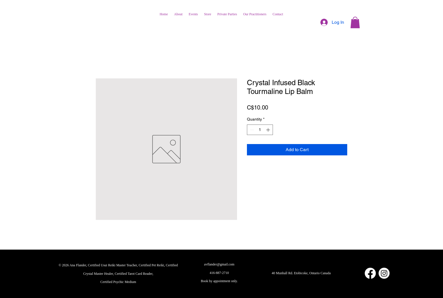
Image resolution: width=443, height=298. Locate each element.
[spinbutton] (260, 130)
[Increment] (268, 130)
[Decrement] (251, 130)
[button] (355, 22)
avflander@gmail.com (219, 264)
